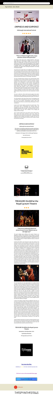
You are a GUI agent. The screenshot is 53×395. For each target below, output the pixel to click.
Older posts (18, 387)
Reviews (17, 22)
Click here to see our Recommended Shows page (26, 373)
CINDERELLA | (26, 366)
